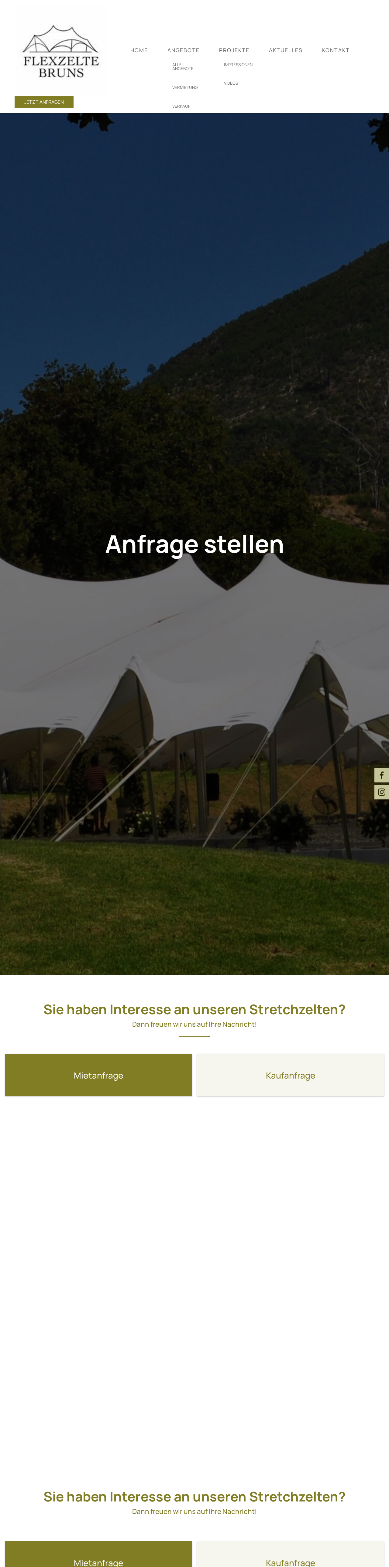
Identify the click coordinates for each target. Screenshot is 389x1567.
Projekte (234, 50)
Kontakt (336, 50)
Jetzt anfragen (44, 102)
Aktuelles (286, 50)
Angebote (183, 50)
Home (139, 50)
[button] (98, 1075)
